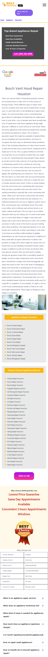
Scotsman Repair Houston (16, 438)
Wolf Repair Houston (14, 425)
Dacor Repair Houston (15, 382)
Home (2, 20)
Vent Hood (18, 20)
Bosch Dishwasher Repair (16, 329)
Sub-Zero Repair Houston (16, 421)
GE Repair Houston (14, 398)
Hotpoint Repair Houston (16, 395)
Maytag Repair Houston (15, 412)
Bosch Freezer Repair (14, 325)
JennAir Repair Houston (15, 458)
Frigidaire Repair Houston (16, 388)
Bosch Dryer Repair (14, 335)
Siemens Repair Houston (16, 445)
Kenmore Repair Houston (16, 405)
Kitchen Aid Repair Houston (17, 408)
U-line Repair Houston (15, 455)
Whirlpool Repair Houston (16, 435)
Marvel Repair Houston (15, 448)
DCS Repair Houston (14, 441)
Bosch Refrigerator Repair (16, 345)
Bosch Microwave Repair (16, 352)
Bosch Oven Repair (14, 342)
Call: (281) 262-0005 (23, 54)
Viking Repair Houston (15, 431)
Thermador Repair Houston (17, 428)
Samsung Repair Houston (16, 415)
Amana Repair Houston (15, 378)
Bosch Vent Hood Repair (16, 349)
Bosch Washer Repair (14, 355)
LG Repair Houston (14, 402)
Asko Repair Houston (14, 461)
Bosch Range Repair (14, 339)
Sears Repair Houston (15, 418)
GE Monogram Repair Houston (18, 392)
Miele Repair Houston (15, 465)
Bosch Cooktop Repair (15, 332)
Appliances (9, 20)
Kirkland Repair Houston (15, 451)
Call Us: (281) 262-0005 (22, 13)
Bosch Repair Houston (15, 385)
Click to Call (24, 476)
